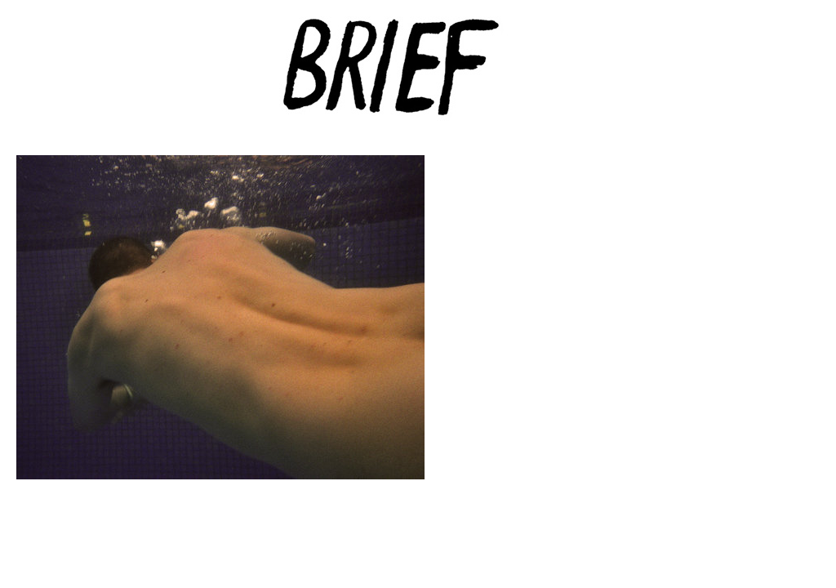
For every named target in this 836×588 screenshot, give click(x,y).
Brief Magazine (418, 77)
